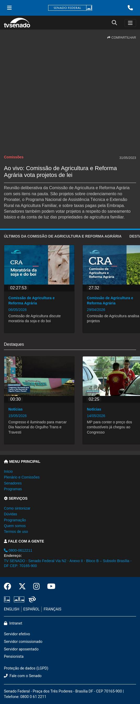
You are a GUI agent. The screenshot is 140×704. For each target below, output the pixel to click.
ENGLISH (11, 609)
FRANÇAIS (52, 609)
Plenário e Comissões (22, 477)
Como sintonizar (17, 508)
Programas (13, 489)
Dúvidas (10, 514)
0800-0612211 (18, 550)
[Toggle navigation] (130, 23)
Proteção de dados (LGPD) (26, 668)
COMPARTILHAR (121, 37)
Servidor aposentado (21, 649)
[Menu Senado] (9, 8)
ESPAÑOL (31, 609)
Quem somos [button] (15, 526)
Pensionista (14, 656)
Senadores (13, 483)
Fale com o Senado (23, 676)
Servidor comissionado (23, 641)
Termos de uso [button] (16, 531)
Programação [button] (15, 520)
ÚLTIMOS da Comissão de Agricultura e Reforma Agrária (63, 236)
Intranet (13, 623)
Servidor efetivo (17, 634)
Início (8, 471)
